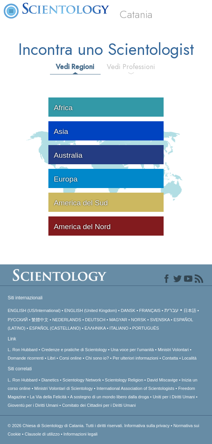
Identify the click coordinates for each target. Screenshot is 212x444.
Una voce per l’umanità (132, 349)
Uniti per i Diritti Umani (174, 396)
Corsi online (70, 358)
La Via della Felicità (48, 396)
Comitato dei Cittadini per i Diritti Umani (99, 405)
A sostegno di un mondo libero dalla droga (109, 396)
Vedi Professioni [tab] (131, 67)
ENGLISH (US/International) (34, 310)
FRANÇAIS (150, 310)
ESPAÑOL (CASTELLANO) (55, 328)
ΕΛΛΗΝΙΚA (95, 328)
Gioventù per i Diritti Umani (33, 405)
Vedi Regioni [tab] (75, 67)
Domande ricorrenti (26, 358)
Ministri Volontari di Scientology (63, 388)
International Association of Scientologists (135, 388)
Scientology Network (82, 380)
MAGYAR (118, 319)
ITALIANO (118, 328)
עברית (171, 310)
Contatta (170, 358)
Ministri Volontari (173, 349)
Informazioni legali (80, 434)
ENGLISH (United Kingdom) (91, 310)
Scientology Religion (124, 380)
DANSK (128, 310)
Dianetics (50, 380)
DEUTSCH (95, 319)
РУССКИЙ (18, 319)
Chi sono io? (97, 358)
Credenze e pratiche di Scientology (74, 349)
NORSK (138, 319)
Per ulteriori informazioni (135, 358)
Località (189, 358)
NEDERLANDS (66, 319)
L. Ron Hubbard (23, 349)
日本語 (190, 310)
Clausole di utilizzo (42, 434)
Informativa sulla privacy (146, 425)
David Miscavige (162, 380)
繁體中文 (39, 319)
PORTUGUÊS (145, 328)
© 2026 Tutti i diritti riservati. (66, 425)
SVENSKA (159, 319)
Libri (52, 358)
